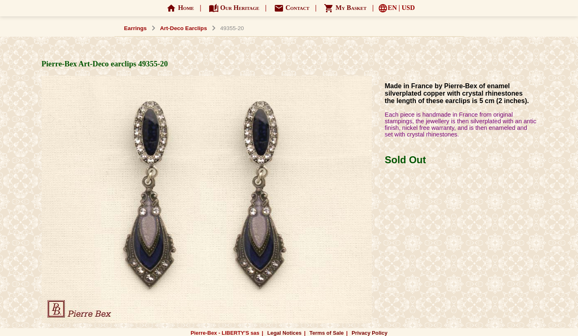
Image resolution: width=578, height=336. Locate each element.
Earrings (135, 28)
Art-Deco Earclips (183, 28)
